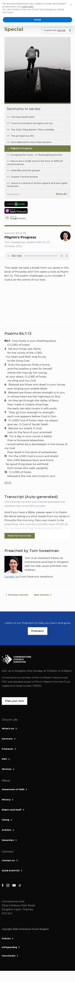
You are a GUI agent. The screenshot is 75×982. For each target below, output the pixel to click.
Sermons (7, 738)
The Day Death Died (20, 117)
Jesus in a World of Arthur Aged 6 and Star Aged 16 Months (37, 185)
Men (4, 758)
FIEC (4, 681)
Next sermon (41, 594)
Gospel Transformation (22, 176)
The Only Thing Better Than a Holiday (30, 129)
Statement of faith (13, 789)
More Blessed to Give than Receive (29, 142)
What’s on (8, 728)
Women (6, 769)
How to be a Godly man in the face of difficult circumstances (35, 163)
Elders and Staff (11, 809)
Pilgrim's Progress (19, 148)
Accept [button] (37, 19)
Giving (5, 819)
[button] (71, 4)
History (6, 799)
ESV (7, 482)
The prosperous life (20, 136)
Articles (6, 829)
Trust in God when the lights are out (30, 123)
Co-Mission (45, 677)
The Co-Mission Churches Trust (52, 681)
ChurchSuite (8, 956)
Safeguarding (9, 947)
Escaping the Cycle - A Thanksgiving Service (34, 155)
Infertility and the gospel (23, 170)
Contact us (11, 576)
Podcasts (7, 748)
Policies (6, 938)
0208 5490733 (11, 870)
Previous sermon (18, 594)
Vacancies (8, 840)
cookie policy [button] (27, 6)
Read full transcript (19, 535)
